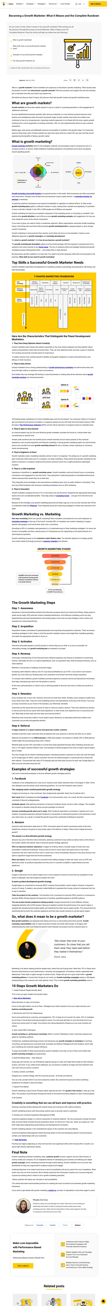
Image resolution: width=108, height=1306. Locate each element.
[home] (7, 4)
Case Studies (65, 4)
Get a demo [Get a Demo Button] (23, 1265)
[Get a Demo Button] (98, 4)
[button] (20, 4)
